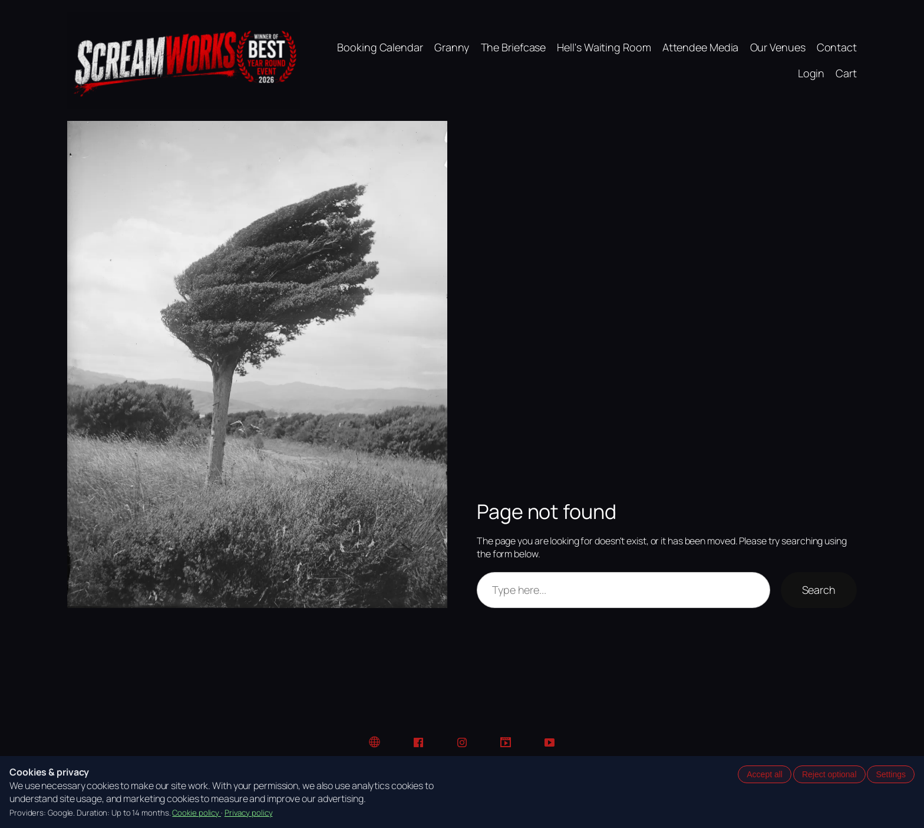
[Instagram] (462, 742)
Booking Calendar (380, 47)
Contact (837, 47)
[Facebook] (418, 742)
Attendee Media (700, 47)
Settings (891, 774)
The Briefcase (513, 47)
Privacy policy (249, 812)
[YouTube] (549, 742)
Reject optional (829, 774)
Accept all (765, 774)
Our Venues (778, 47)
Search (819, 590)
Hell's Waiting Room (604, 47)
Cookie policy (196, 812)
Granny (451, 47)
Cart (846, 73)
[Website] (375, 742)
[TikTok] (505, 742)
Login (811, 73)
